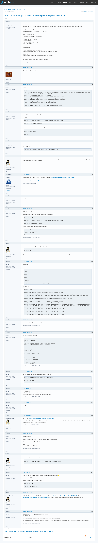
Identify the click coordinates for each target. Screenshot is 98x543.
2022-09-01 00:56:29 (27, 208)
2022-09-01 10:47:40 (27, 454)
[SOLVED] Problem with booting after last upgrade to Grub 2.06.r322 (43, 16)
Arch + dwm (25, 180)
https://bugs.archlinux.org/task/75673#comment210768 (36, 497)
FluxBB (91, 538)
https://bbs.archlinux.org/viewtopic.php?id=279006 (65, 495)
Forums (65, 2)
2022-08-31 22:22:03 (27, 21)
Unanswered (90, 11)
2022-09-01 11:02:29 (27, 492)
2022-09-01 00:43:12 (27, 195)
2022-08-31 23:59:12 (27, 84)
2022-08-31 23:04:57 (27, 67)
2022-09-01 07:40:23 (27, 415)
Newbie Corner (15, 16)
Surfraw (40, 180)
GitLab (75, 2)
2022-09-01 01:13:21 (27, 243)
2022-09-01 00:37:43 (27, 174)
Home (52, 2)
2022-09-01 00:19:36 (27, 156)
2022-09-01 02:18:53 (27, 402)
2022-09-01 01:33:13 (27, 319)
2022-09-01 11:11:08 (27, 511)
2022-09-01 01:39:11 (27, 332)
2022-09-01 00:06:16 (27, 112)
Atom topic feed (90, 536)
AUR (87, 2)
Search (13, 9)
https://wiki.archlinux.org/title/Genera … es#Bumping (41, 418)
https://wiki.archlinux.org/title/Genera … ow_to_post (62, 177)
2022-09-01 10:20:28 (27, 433)
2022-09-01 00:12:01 (27, 141)
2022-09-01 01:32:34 (27, 261)
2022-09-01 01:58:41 (27, 388)
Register (19, 9)
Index (5, 9)
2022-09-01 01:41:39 (27, 371)
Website (8, 190)
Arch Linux (8, 2)
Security (81, 2)
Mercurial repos (33, 180)
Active (85, 11)
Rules (9, 9)
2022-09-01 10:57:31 (27, 472)
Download (93, 2)
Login (23, 9)
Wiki (70, 2)
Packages (58, 2)
